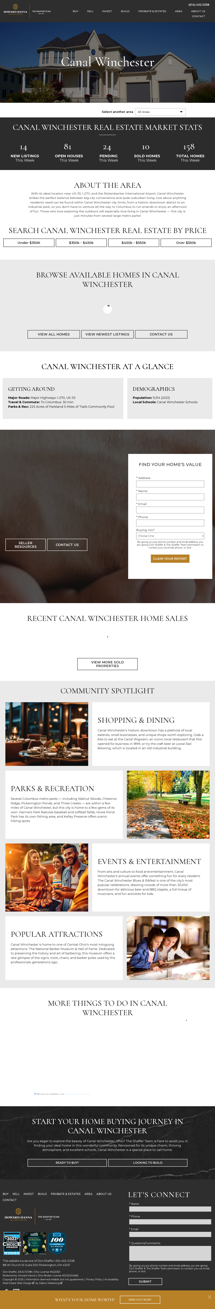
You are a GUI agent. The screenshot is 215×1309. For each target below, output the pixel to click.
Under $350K (28, 243)
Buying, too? (145, 530)
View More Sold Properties (107, 664)
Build (42, 1194)
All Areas (143, 112)
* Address (143, 478)
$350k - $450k (81, 243)
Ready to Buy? (67, 1163)
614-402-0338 (65, 1261)
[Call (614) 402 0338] (199, 5)
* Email (141, 504)
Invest (29, 1194)
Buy (6, 1194)
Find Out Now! (140, 1299)
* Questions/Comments (144, 1243)
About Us (103, 1194)
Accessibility (111, 1279)
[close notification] (209, 1295)
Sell (16, 1194)
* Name (141, 491)
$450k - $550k (134, 243)
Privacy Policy (94, 1279)
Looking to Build (148, 1163)
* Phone (142, 517)
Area (88, 1194)
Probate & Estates (65, 1194)
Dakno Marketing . (51, 1283)
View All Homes (54, 334)
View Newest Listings (107, 334)
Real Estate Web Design (18, 1283)
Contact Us (161, 334)
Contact (10, 1200)
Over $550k (186, 243)
